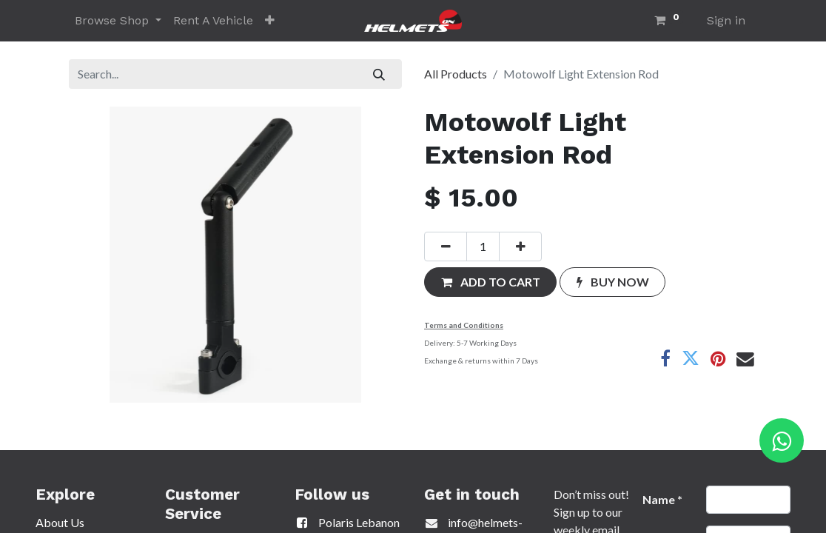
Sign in (726, 20)
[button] (270, 21)
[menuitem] (213, 21)
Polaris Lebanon (347, 522)
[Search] (379, 74)
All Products (455, 74)
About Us (60, 522)
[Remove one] (445, 246)
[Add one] (520, 246)
